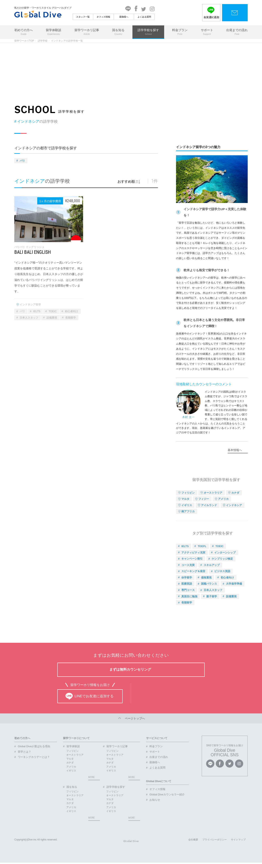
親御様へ (123, 17)
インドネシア (234, 505)
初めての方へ (23, 32)
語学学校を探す (148, 32)
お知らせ (154, 799)
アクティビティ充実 (193, 552)
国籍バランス (209, 583)
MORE (91, 777)
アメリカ (223, 498)
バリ (22, 160)
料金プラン (179, 32)
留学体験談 (53, 32)
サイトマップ (238, 841)
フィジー (203, 498)
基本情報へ (235, 450)
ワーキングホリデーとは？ (34, 757)
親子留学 (211, 596)
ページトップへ (131, 718)
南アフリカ (188, 511)
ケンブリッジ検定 (222, 558)
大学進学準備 (234, 583)
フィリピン (188, 492)
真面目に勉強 (189, 596)
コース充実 (188, 565)
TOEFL (202, 546)
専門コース (188, 590)
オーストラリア (213, 492)
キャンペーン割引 (192, 558)
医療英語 (186, 583)
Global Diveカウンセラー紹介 (166, 794)
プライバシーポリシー (214, 841)
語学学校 (42, 40)
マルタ (185, 498)
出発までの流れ (237, 32)
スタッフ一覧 (83, 17)
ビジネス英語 (222, 571)
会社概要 (193, 841)
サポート (207, 32)
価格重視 (206, 577)
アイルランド (209, 505)
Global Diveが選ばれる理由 (34, 746)
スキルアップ (212, 565)
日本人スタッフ (29, 317)
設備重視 (51, 317)
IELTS (36, 311)
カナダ (235, 492)
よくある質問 (144, 17)
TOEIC (53, 311)
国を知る (118, 32)
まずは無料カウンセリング (130, 669)
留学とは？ (24, 751)
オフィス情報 (103, 17)
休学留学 (186, 577)
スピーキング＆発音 (193, 571)
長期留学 (70, 317)
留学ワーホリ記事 (87, 32)
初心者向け (71, 311)
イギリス (186, 505)
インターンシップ (225, 552)
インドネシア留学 (30, 304)
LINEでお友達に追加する (90, 696)
